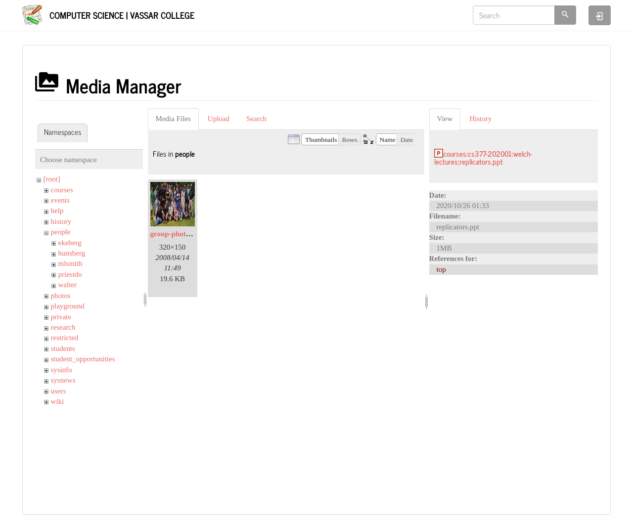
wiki (57, 401)
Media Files (173, 119)
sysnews (63, 380)
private (61, 317)
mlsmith (70, 263)
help (57, 211)
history (61, 221)
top (441, 269)
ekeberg (70, 243)
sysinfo (61, 370)
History (480, 119)
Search (256, 119)
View (445, 119)
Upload (218, 119)
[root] (52, 179)
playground (68, 306)
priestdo (70, 274)
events (60, 200)
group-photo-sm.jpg (182, 234)
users (58, 391)
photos (61, 296)
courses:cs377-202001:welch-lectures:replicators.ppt (483, 157)
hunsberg (72, 253)
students (63, 348)
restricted (65, 338)
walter (67, 285)
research (63, 327)
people (61, 232)
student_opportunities (83, 359)
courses (62, 190)
